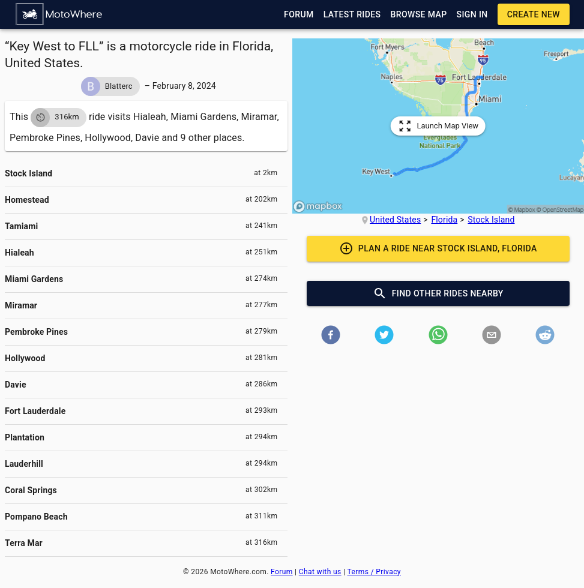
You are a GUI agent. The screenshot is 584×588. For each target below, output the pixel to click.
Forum (282, 572)
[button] (59, 14)
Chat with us (320, 572)
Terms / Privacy (374, 572)
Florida (444, 219)
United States (395, 219)
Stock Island (491, 219)
